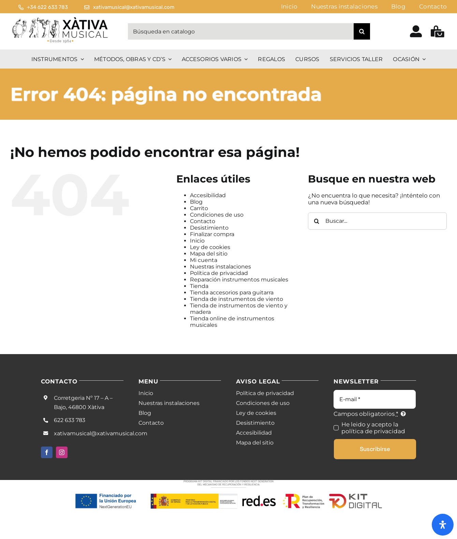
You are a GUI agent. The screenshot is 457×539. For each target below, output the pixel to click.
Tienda (199, 286)
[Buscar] (362, 31)
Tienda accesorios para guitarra (232, 292)
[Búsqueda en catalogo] (240, 31)
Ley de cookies (210, 247)
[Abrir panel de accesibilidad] (443, 525)
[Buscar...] (377, 221)
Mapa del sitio (208, 253)
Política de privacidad (219, 273)
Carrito (199, 208)
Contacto (202, 221)
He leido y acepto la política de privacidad (373, 428)
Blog (196, 202)
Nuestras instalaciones (220, 266)
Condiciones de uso (217, 215)
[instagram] (62, 452)
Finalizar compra (212, 234)
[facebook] (47, 452)
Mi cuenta (203, 260)
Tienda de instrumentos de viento (236, 299)
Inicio (197, 240)
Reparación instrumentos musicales (239, 279)
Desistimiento (209, 227)
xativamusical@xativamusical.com (100, 433)
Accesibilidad (208, 195)
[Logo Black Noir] (60, 18)
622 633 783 (69, 420)
